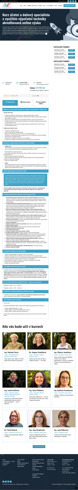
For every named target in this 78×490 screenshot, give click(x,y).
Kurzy (24, 5)
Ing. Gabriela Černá (11, 352)
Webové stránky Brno (57, 484)
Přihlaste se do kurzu (39, 446)
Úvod (21, 5)
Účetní (56, 357)
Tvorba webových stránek (69, 484)
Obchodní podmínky (38, 474)
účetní (9, 360)
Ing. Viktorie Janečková (62, 352)
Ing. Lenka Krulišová (11, 390)
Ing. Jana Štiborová (61, 430)
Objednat (71, 50)
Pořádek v (57, 395)
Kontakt (60, 5)
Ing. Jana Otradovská (37, 430)
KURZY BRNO (35, 470)
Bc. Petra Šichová (10, 430)
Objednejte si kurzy (69, 5)
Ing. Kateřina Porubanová (63, 390)
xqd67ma (73, 472)
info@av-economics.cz (13, 1)
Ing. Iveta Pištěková (36, 390)
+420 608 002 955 (4, 1)
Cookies (34, 475)
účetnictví (62, 395)
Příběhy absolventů (32, 5)
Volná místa (6, 463)
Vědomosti (32, 359)
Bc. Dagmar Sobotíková (37, 352)
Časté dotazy (21, 465)
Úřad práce (20, 466)
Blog (44, 5)
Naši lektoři (20, 459)
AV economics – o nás (52, 5)
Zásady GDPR (36, 477)
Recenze (40, 5)
